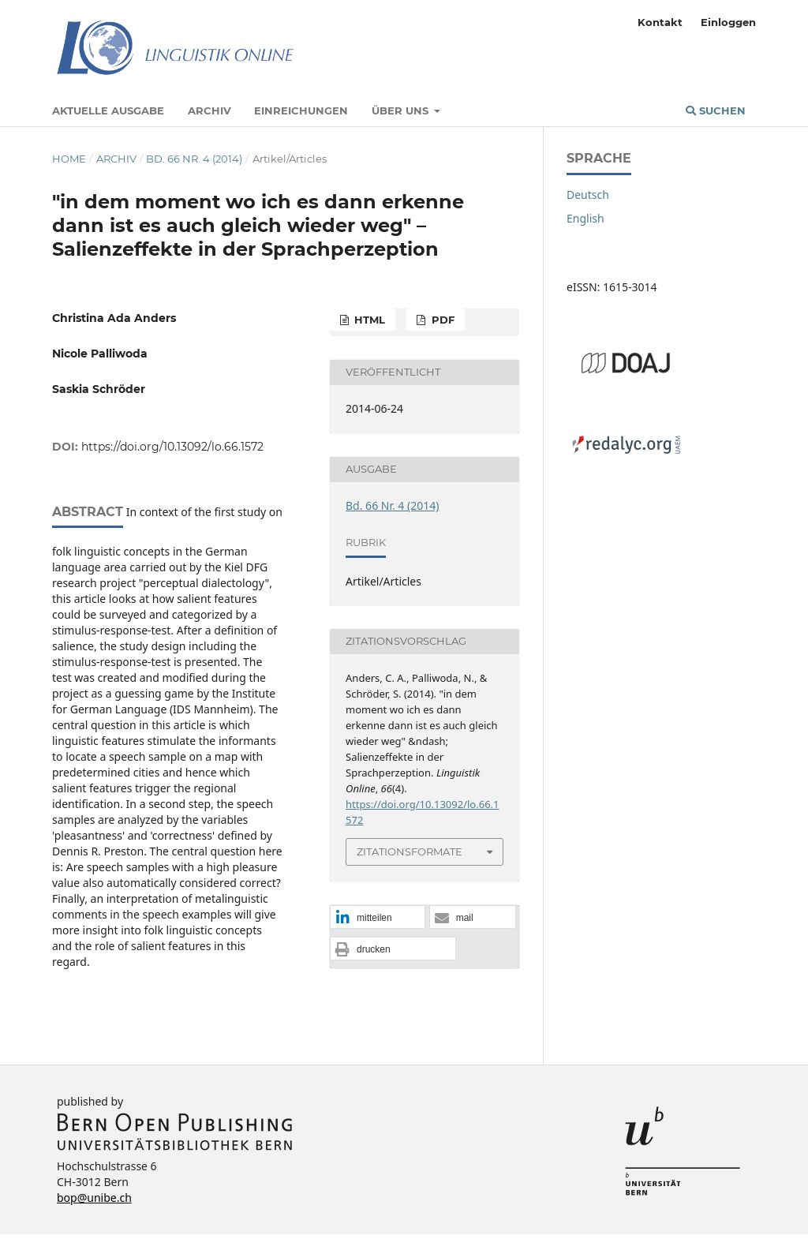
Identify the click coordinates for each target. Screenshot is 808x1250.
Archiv (209, 110)
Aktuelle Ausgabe (108, 110)
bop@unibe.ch (94, 1197)
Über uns (402, 110)
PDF (441, 319)
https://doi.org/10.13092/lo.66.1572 (172, 447)
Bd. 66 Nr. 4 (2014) (194, 158)
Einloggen (728, 22)
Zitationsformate (409, 851)
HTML (368, 319)
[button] (378, 918)
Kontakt (660, 22)
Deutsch (588, 194)
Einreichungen (301, 110)
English (585, 218)
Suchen (716, 110)
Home (69, 158)
